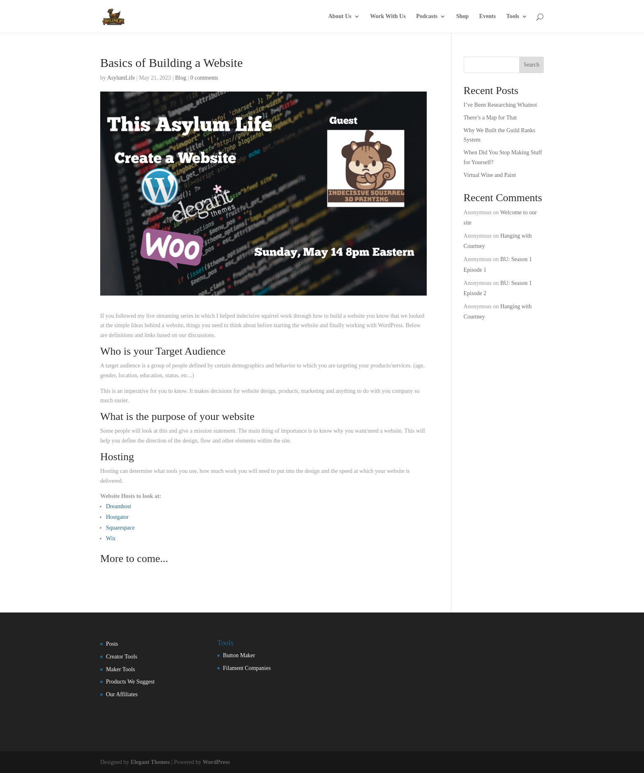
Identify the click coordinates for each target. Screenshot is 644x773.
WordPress (216, 762)
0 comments (204, 78)
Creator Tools (121, 657)
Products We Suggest (130, 682)
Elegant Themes (150, 762)
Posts (112, 644)
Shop (462, 16)
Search (531, 65)
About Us (339, 16)
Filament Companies (247, 668)
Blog (180, 78)
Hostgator (117, 517)
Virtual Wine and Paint (490, 175)
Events (487, 16)
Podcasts (426, 16)
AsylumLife (121, 78)
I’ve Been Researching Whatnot (500, 105)
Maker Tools (120, 669)
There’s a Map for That (490, 118)
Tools (512, 16)
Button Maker (239, 655)
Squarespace (120, 528)
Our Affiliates (122, 694)
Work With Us (388, 16)
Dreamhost (118, 506)
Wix (111, 538)
